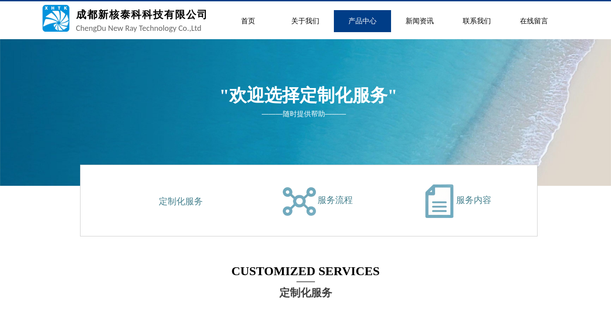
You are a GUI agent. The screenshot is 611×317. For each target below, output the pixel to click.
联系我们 (477, 21)
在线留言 (534, 21)
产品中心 (362, 21)
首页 (248, 21)
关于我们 (305, 21)
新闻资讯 (420, 21)
